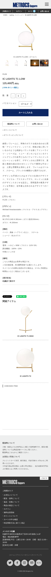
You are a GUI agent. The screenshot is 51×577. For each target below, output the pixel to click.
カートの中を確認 (11, 519)
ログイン (19, 11)
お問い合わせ (44, 11)
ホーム (12, 555)
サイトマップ (36, 555)
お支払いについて (11, 495)
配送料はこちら (8, 452)
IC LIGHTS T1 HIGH (25, 336)
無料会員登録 (9, 512)
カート (32, 11)
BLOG (39, 563)
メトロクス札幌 (8, 531)
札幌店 (5, 281)
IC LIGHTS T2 (25, 376)
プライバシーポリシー (23, 555)
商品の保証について (11, 505)
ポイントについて (10, 130)
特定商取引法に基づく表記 (14, 523)
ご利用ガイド (6, 11)
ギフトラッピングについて (13, 135)
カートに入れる (26, 113)
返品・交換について (11, 502)
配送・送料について (11, 498)
